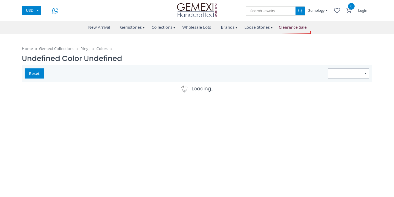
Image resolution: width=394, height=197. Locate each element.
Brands (227, 27)
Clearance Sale (293, 27)
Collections (162, 27)
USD (30, 10)
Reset (34, 73)
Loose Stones (257, 27)
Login (362, 10)
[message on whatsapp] (55, 10)
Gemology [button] (317, 10)
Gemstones (131, 27)
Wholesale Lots (196, 27)
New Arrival (99, 27)
